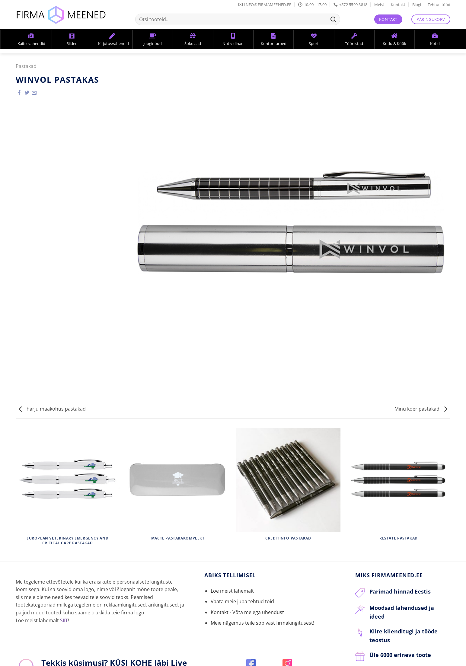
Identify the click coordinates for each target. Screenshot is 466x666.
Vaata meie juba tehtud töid (242, 601)
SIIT (64, 620)
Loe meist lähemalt (232, 591)
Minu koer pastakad (420, 408)
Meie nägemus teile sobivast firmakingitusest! (262, 623)
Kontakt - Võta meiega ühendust (247, 612)
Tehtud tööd (439, 4)
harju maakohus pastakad (52, 408)
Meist (379, 4)
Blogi (416, 4)
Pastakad (26, 66)
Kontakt (398, 4)
